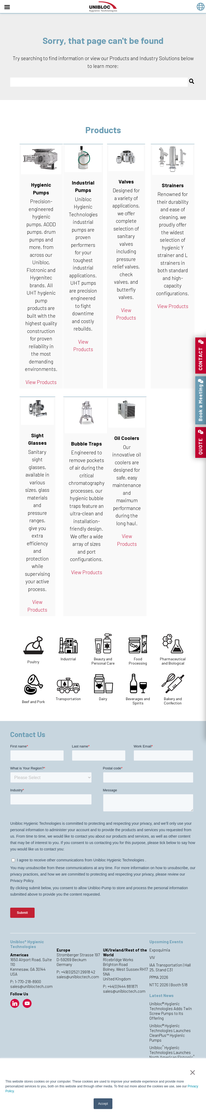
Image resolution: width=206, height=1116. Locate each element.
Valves (126, 181)
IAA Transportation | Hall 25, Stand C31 (170, 967)
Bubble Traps (86, 443)
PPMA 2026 (158, 977)
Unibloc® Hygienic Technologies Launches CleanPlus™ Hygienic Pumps (170, 1032)
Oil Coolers (126, 438)
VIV (152, 957)
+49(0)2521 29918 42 (78, 971)
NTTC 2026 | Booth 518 (168, 984)
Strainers (173, 185)
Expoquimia (159, 950)
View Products (41, 382)
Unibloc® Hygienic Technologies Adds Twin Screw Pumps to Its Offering (170, 1011)
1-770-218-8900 (28, 981)
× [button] (192, 1072)
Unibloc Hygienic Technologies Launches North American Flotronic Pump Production (171, 1054)
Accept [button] (103, 1104)
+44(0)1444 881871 (123, 986)
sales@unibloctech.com (31, 986)
